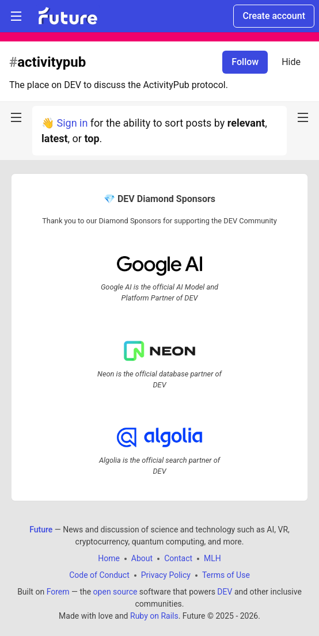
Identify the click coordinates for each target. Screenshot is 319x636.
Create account (273, 15)
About (142, 558)
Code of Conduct (99, 575)
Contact (178, 558)
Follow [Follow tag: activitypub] (245, 61)
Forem (58, 591)
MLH (212, 558)
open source (115, 591)
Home (109, 558)
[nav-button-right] (302, 117)
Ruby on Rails (154, 615)
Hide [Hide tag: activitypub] (291, 61)
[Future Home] (67, 16)
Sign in (72, 123)
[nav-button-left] (16, 117)
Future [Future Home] (40, 529)
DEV (224, 591)
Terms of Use (226, 575)
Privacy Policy (166, 575)
